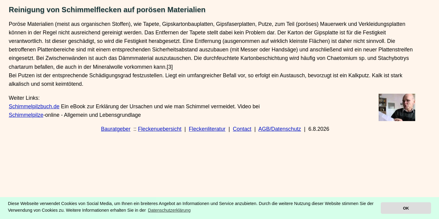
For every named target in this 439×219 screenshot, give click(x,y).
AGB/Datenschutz (280, 129)
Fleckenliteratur (207, 129)
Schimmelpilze (26, 115)
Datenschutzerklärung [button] (169, 210)
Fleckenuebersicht (159, 129)
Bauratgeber (115, 129)
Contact (242, 129)
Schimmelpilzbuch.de (34, 106)
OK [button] (406, 208)
